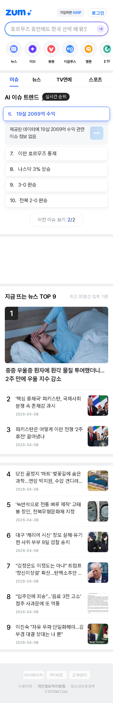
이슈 (14, 80)
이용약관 (25, 686)
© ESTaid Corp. (56, 691)
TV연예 (64, 80)
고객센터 (79, 675)
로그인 (98, 13)
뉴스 (36, 80)
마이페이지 (33, 675)
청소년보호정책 (83, 686)
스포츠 (95, 80)
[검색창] (48, 28)
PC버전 (56, 675)
